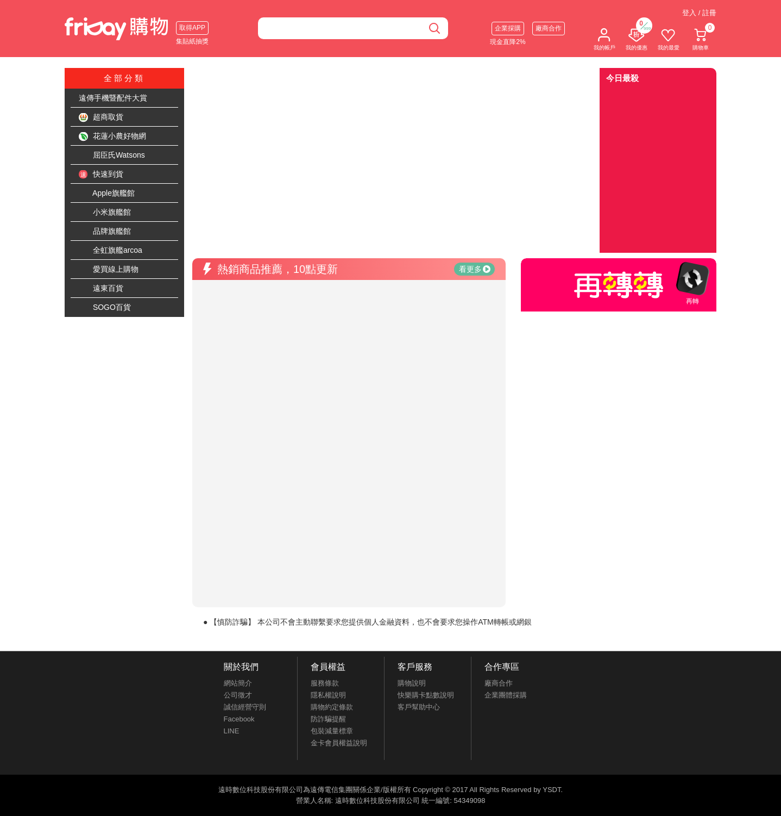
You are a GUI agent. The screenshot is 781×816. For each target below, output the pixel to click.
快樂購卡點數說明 (426, 695)
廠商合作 (549, 28)
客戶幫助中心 (419, 707)
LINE (232, 731)
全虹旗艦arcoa (110, 251)
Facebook (239, 719)
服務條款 (325, 683)
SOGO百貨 (105, 308)
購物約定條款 (332, 707)
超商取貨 (101, 117)
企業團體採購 (505, 695)
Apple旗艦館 (107, 193)
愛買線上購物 (108, 270)
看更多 (474, 269)
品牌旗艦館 (105, 231)
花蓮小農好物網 (112, 136)
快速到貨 (101, 174)
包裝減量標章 (332, 731)
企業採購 (508, 28)
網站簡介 (238, 683)
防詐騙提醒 (328, 719)
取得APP (192, 28)
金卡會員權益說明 (339, 743)
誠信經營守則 (245, 707)
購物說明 (412, 683)
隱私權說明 (328, 695)
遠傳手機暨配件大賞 (113, 98)
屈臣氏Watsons (112, 155)
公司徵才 (238, 695)
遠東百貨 (101, 289)
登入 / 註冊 (699, 13)
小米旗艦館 (105, 212)
